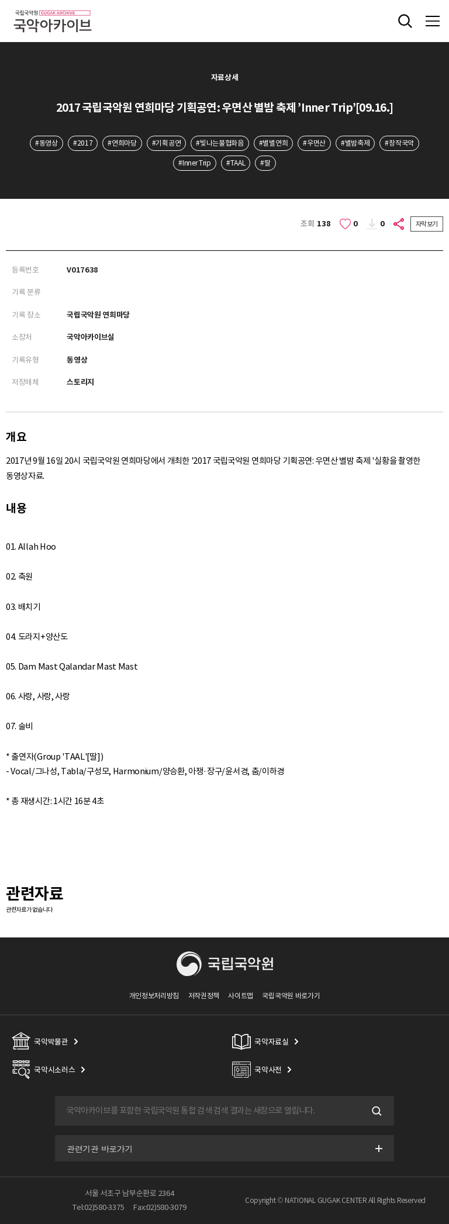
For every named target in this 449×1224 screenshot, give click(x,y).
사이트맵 (240, 995)
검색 (375, 1111)
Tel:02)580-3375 (98, 1207)
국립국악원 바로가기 (291, 995)
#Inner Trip (194, 162)
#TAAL (235, 162)
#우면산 (314, 143)
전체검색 (405, 21)
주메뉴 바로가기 (0, 0)
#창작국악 (399, 143)
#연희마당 (122, 143)
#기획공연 (166, 143)
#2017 (82, 143)
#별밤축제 (355, 143)
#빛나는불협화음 (220, 143)
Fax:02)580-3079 (159, 1207)
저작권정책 (203, 995)
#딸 (265, 162)
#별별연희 (273, 143)
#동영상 (46, 143)
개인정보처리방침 (154, 995)
